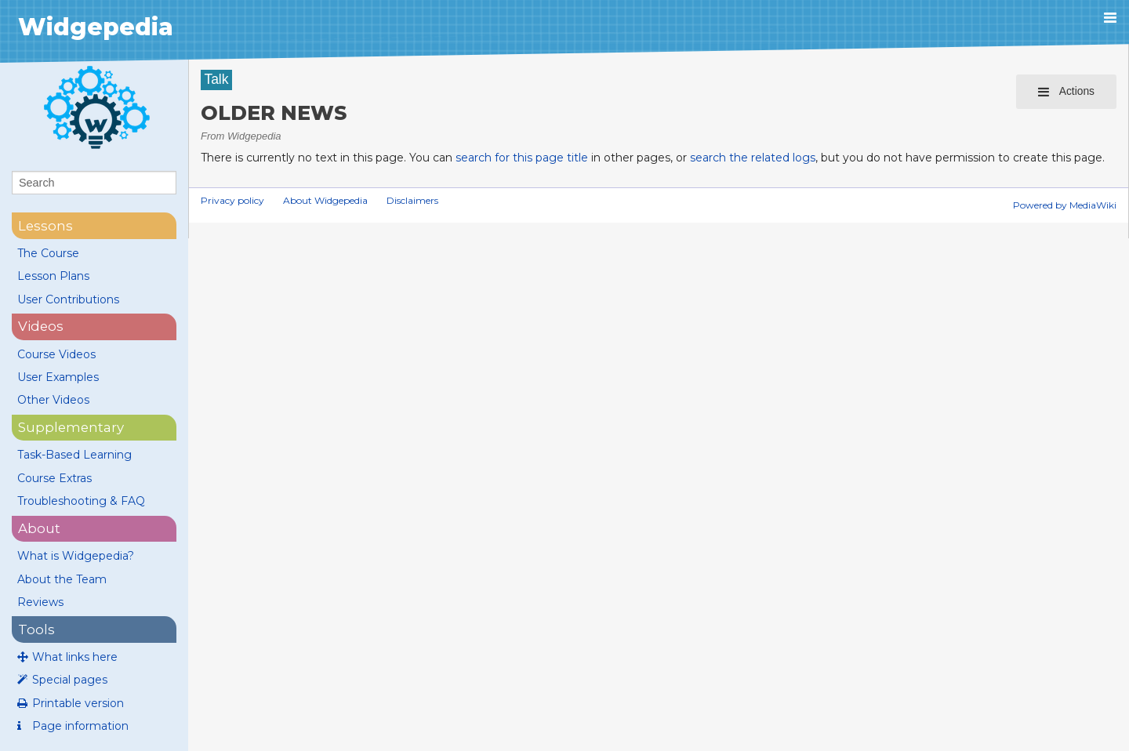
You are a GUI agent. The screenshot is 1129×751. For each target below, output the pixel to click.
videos (41, 326)
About (39, 528)
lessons (45, 226)
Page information (80, 726)
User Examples (58, 377)
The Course (48, 253)
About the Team (62, 579)
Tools (36, 629)
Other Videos (53, 400)
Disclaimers (412, 200)
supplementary (71, 427)
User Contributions (68, 299)
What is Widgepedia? (75, 556)
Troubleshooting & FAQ (81, 501)
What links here (75, 657)
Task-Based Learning (74, 455)
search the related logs (752, 158)
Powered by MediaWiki (1064, 205)
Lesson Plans (53, 276)
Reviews (40, 602)
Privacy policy (232, 200)
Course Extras (54, 478)
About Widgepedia (325, 200)
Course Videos (56, 354)
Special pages (69, 680)
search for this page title (522, 158)
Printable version (78, 703)
